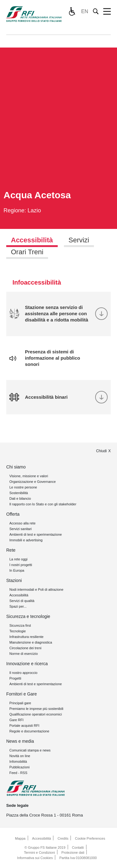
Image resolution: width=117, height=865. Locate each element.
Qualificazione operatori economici (35, 714)
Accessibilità (18, 595)
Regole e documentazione (29, 731)
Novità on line (19, 756)
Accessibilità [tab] (32, 240)
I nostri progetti (20, 565)
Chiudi (101, 451)
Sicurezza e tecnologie (28, 616)
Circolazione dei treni (25, 648)
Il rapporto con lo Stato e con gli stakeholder (42, 504)
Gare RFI (16, 720)
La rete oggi (18, 559)
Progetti (15, 678)
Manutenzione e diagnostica (30, 642)
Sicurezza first (20, 625)
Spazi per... (18, 606)
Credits (62, 838)
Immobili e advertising (25, 540)
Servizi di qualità (21, 601)
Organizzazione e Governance (32, 481)
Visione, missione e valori (28, 476)
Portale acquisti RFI (24, 725)
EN (84, 11)
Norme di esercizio (23, 653)
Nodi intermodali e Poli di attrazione (36, 589)
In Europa (16, 570)
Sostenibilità (18, 493)
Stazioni (14, 580)
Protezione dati (72, 852)
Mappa (20, 838)
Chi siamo (16, 466)
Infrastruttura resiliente (26, 637)
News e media (20, 741)
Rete (11, 550)
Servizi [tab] (79, 240)
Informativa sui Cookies (35, 858)
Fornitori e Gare (21, 693)
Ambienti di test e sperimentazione (35, 534)
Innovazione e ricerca (27, 663)
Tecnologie (17, 631)
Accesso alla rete (22, 523)
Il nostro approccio (23, 673)
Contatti (78, 847)
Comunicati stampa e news (30, 750)
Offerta (13, 514)
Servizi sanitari (20, 529)
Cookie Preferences (90, 838)
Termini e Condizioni (39, 852)
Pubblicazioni (19, 767)
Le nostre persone (23, 487)
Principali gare (20, 703)
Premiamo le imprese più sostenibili (36, 709)
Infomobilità (18, 761)
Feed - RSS (18, 773)
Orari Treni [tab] (27, 252)
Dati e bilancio (20, 498)
